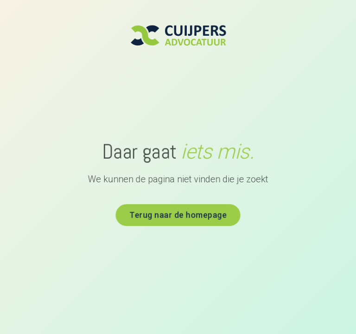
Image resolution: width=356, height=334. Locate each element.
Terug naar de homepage (178, 214)
